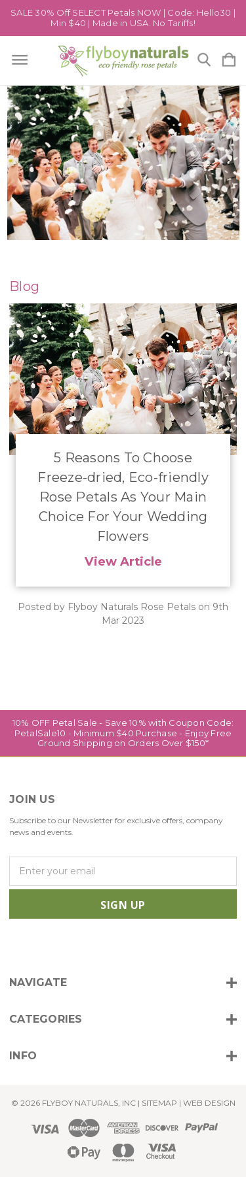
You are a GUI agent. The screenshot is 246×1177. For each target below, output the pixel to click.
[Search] (204, 60)
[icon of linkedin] (84, 945)
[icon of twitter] (62, 945)
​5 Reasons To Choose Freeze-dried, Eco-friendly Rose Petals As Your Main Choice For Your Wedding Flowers (123, 497)
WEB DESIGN (209, 1103)
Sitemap (159, 1103)
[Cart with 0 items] (229, 60)
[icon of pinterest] (106, 945)
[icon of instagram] (17, 945)
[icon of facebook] (39, 945)
